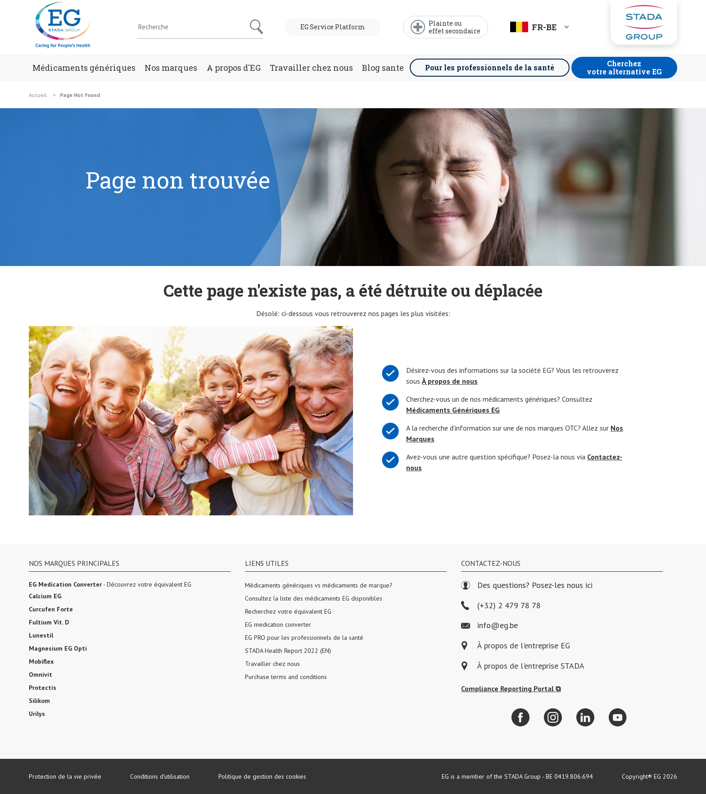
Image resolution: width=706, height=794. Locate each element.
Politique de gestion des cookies (262, 776)
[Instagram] (553, 717)
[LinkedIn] (585, 717)
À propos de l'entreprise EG (523, 646)
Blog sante (383, 67)
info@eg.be (489, 625)
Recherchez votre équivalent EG (288, 611)
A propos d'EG (234, 67)
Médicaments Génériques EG (451, 410)
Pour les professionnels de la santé (489, 67)
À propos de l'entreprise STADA (530, 666)
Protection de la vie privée (65, 776)
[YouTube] (618, 717)
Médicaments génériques (84, 67)
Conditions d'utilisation (160, 776)
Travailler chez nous (311, 67)
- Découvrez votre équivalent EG (110, 584)
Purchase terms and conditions (286, 677)
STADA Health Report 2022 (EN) (288, 651)
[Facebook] (520, 717)
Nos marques (171, 67)
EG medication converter (278, 624)
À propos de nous (448, 381)
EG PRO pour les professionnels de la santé (304, 637)
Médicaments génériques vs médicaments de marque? (319, 585)
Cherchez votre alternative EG (624, 67)
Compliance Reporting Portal (511, 688)
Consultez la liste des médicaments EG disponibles (313, 598)
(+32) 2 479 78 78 (501, 605)
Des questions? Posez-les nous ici (527, 585)
